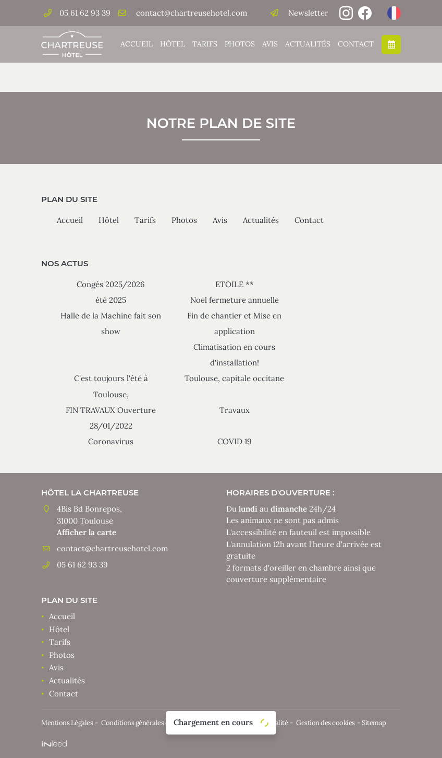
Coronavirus (110, 441)
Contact (356, 44)
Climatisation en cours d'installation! (234, 355)
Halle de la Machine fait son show (110, 323)
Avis (270, 44)
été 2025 (110, 300)
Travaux (234, 410)
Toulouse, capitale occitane (234, 378)
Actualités (307, 44)
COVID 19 (234, 441)
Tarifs (204, 44)
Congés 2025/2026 (111, 284)
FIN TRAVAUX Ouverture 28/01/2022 (111, 418)
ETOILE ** (234, 284)
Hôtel (172, 44)
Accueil (136, 44)
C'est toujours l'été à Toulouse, (111, 386)
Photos (240, 44)
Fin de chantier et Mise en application (234, 323)
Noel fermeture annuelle (234, 300)
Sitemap (374, 722)
